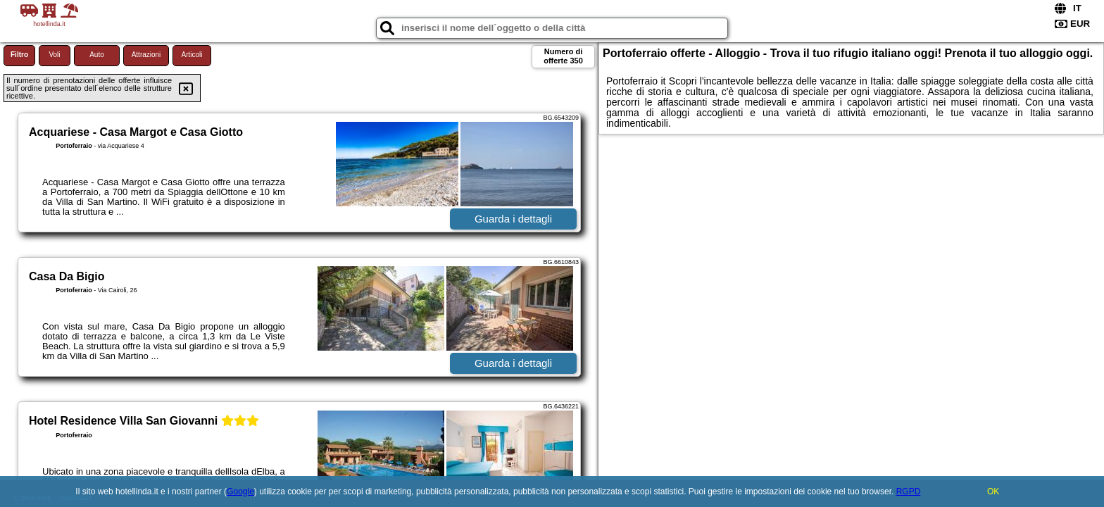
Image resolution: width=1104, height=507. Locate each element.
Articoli (191, 54)
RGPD (908, 491)
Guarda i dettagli (513, 219)
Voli (54, 54)
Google (240, 491)
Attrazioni (146, 54)
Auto (96, 54)
